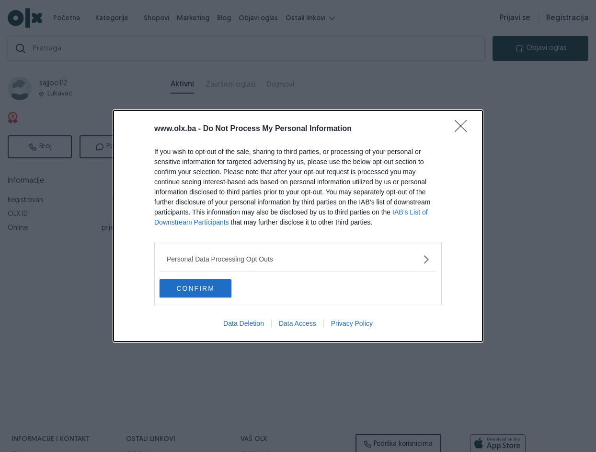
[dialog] (298, 226)
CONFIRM (205, 288)
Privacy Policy (352, 324)
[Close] (464, 128)
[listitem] (298, 259)
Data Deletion (243, 324)
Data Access (297, 324)
